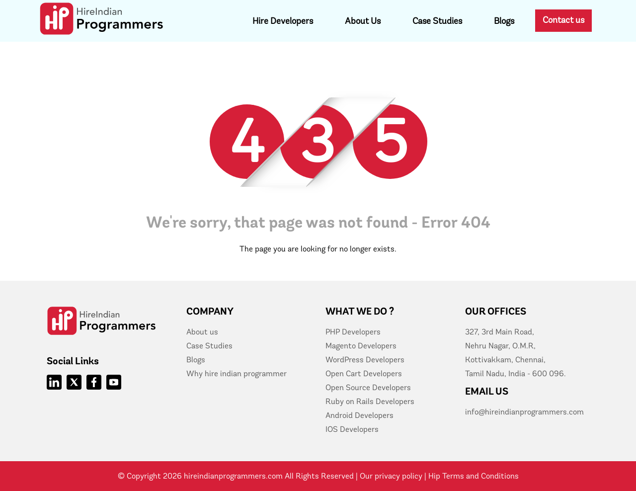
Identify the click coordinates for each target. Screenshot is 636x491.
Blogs (504, 20)
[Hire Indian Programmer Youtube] (113, 382)
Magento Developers (361, 345)
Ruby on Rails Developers (369, 401)
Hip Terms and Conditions (473, 476)
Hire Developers (282, 20)
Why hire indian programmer (236, 373)
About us (202, 331)
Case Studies (437, 20)
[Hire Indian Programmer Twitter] (74, 382)
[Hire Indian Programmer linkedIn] (54, 382)
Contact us (563, 19)
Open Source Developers (368, 387)
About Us (363, 20)
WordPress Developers (364, 359)
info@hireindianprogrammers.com (524, 411)
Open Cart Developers (363, 373)
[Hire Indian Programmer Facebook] (93, 382)
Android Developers (359, 415)
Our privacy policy (391, 476)
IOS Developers (352, 429)
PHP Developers (353, 331)
